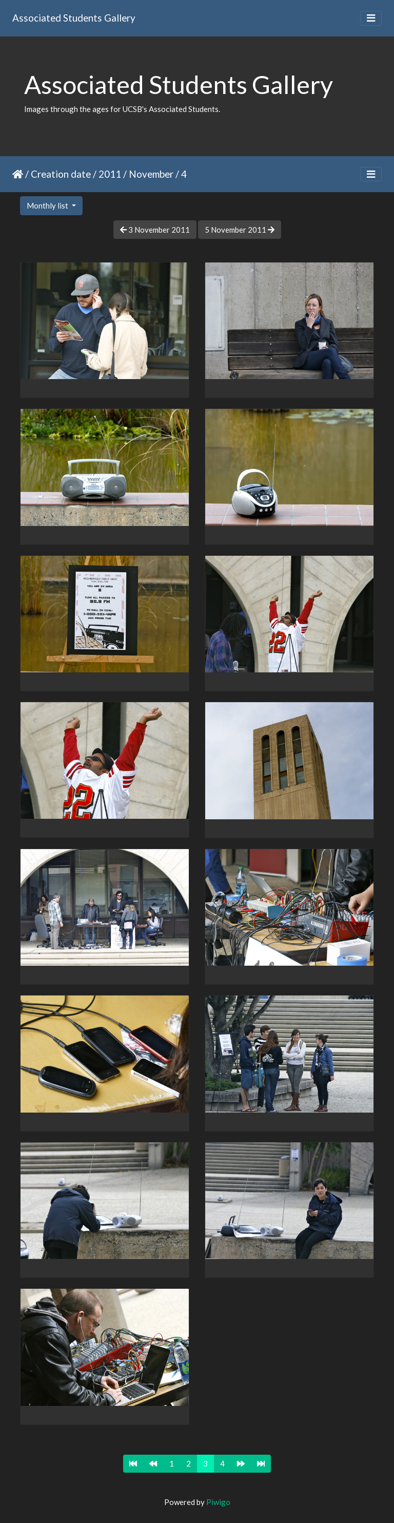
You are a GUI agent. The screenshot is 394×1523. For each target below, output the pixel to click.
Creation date (61, 174)
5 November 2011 (239, 229)
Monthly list (48, 205)
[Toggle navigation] (371, 18)
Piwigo (218, 1502)
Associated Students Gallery (73, 18)
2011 (109, 174)
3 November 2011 (155, 229)
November (151, 174)
